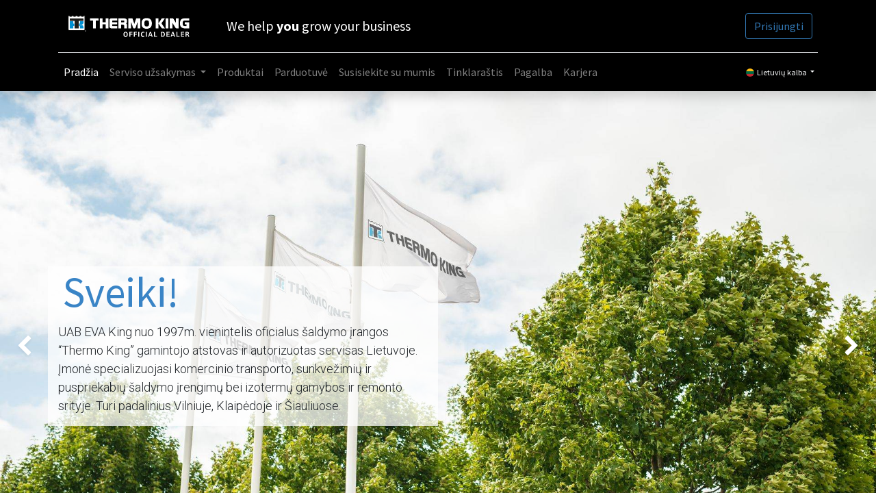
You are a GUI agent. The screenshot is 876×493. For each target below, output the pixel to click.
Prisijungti (778, 26)
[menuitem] (81, 72)
